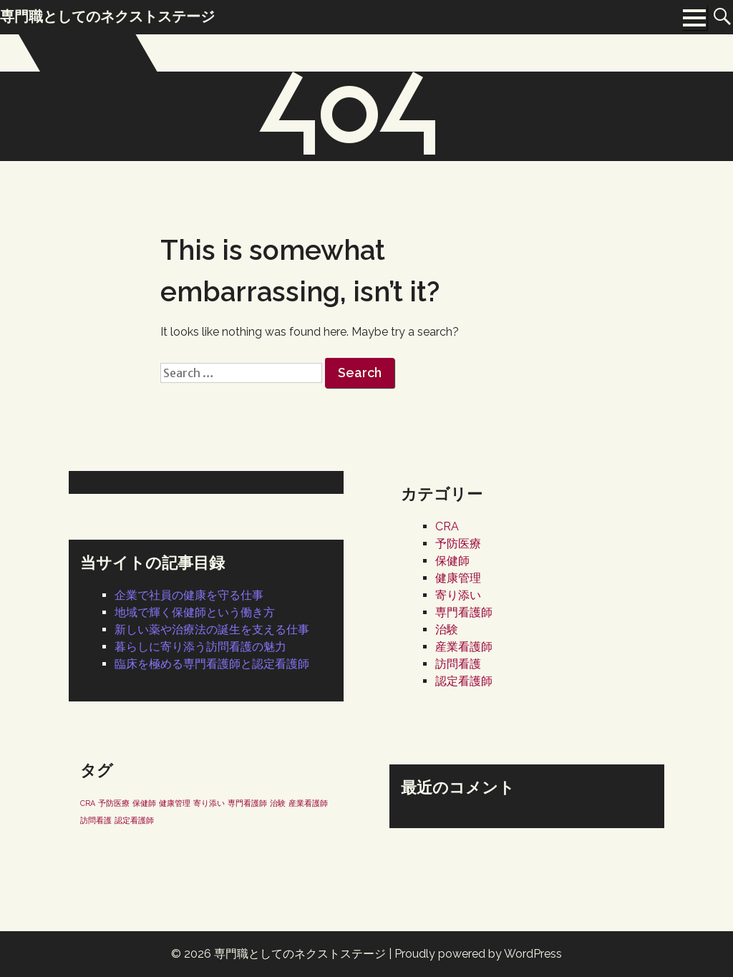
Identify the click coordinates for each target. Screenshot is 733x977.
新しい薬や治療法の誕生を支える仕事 (212, 629)
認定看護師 (463, 681)
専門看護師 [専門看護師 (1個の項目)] (247, 803)
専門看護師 (463, 612)
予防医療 (458, 543)
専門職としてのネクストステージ (300, 954)
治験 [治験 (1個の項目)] (278, 803)
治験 (446, 629)
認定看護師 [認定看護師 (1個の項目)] (134, 820)
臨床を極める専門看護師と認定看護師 (212, 664)
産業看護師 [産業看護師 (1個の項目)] (308, 803)
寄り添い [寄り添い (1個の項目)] (209, 803)
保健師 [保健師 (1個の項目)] (144, 803)
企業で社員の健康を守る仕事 (189, 595)
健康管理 (458, 578)
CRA (447, 526)
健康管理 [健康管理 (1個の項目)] (174, 803)
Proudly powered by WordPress (478, 954)
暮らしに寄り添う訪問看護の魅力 (200, 646)
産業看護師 (463, 646)
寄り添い (458, 595)
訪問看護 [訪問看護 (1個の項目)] (96, 820)
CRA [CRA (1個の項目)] (87, 803)
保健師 (452, 561)
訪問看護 (458, 664)
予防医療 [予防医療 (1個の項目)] (114, 803)
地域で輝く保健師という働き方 (195, 612)
